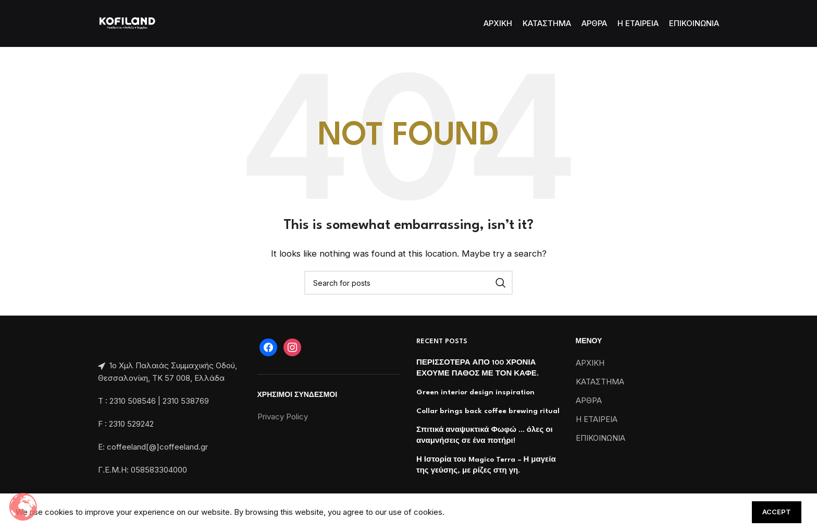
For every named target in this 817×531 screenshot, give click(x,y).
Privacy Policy (282, 416)
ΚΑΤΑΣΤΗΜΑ (600, 382)
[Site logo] (127, 23)
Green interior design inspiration (475, 392)
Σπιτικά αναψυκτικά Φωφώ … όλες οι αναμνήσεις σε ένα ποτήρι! (484, 435)
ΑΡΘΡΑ (589, 400)
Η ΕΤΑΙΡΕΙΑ (596, 419)
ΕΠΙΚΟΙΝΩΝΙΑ (600, 438)
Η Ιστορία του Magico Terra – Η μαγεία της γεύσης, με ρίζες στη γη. (486, 465)
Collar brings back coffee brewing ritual (488, 411)
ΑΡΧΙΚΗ (590, 363)
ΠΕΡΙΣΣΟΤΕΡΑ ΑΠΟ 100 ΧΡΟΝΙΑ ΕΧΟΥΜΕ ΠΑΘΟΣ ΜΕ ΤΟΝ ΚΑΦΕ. (477, 368)
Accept (776, 512)
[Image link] (99, 342)
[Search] (408, 283)
